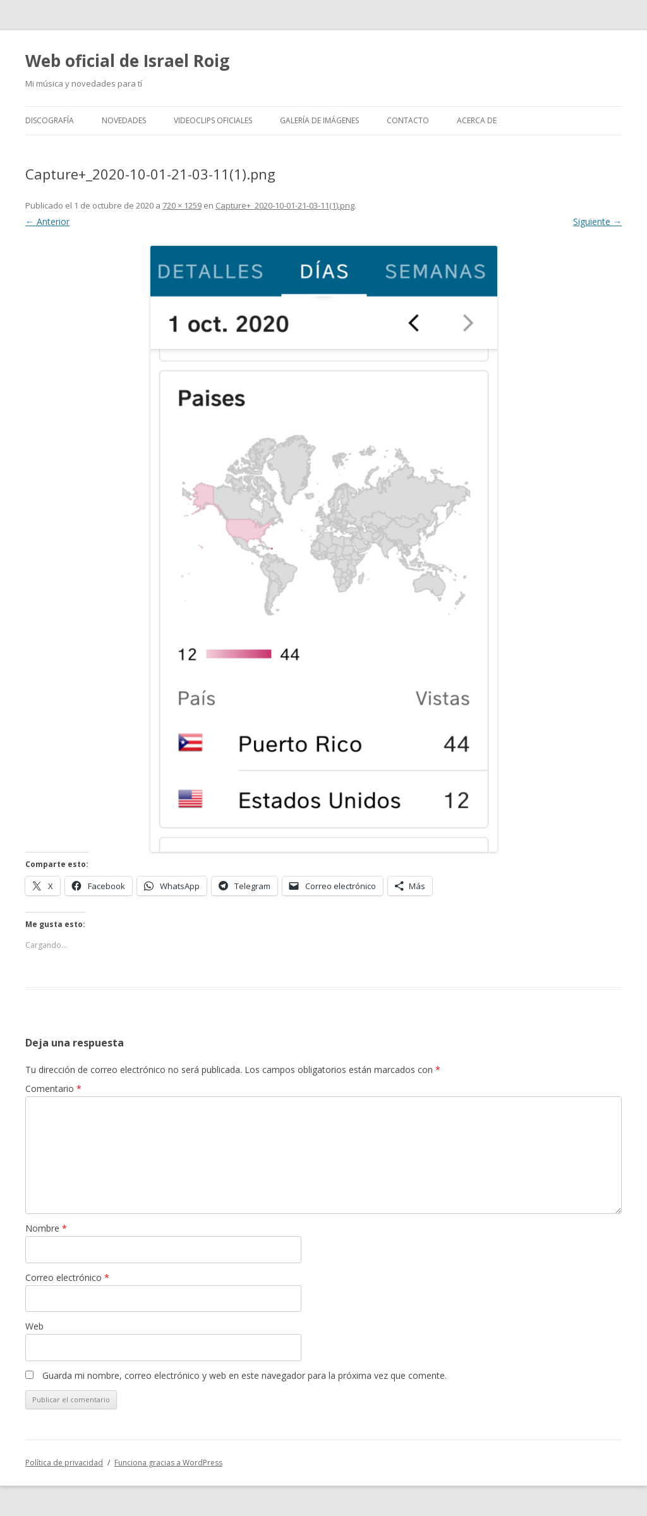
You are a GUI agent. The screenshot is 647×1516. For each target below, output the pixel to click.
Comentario (53, 1088)
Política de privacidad (64, 1462)
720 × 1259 (182, 205)
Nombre (46, 1228)
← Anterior (47, 221)
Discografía (49, 120)
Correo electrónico (67, 1277)
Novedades (124, 120)
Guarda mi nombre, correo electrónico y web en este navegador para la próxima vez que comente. (244, 1375)
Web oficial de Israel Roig (127, 60)
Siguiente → (597, 221)
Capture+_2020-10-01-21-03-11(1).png (284, 205)
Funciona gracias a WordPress (168, 1462)
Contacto (408, 120)
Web (34, 1326)
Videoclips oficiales (213, 120)
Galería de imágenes (319, 120)
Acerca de (477, 120)
